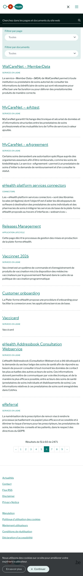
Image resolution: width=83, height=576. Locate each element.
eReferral (10, 404)
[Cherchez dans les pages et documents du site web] (38, 20)
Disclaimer (8, 496)
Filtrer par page (13, 31)
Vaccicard (10, 317)
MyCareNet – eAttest (20, 107)
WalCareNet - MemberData (26, 66)
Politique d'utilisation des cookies (21, 519)
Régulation (8, 513)
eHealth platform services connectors (34, 185)
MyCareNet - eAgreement (25, 144)
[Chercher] (77, 20)
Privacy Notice (10, 502)
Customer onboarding (21, 293)
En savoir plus (14, 569)
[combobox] (41, 37)
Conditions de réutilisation (17, 531)
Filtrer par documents (17, 47)
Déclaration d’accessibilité (17, 537)
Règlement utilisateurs (15, 525)
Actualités (8, 477)
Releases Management (21, 226)
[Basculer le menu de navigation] (77, 7)
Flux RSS (7, 490)
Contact (7, 484)
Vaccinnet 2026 (15, 256)
